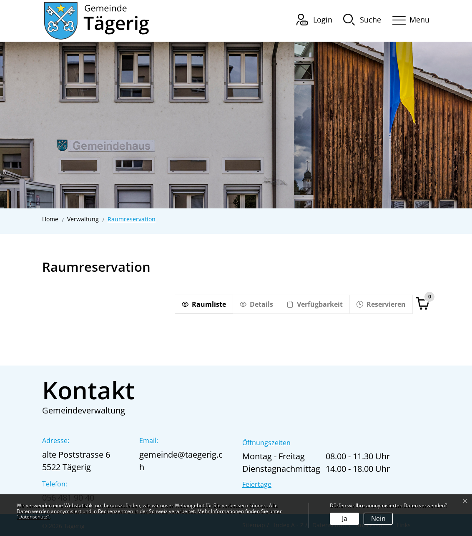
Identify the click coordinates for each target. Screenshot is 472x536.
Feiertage (256, 484)
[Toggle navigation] (408, 18)
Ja (344, 518)
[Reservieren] (381, 304)
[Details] (256, 304)
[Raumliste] (204, 304)
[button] (362, 19)
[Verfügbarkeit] (314, 304)
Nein (378, 518)
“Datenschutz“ (33, 516)
